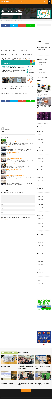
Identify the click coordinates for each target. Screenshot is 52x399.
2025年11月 (40, 136)
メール (2, 208)
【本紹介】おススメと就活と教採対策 (44, 43)
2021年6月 (40, 274)
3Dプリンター (41, 49)
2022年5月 (40, 248)
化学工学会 (41, 378)
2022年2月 (40, 253)
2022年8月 (40, 240)
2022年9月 (40, 237)
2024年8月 (40, 176)
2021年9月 (40, 266)
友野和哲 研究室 (9, 396)
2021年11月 (40, 261)
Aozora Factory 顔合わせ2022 (12, 181)
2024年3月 (40, 189)
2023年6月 (40, 213)
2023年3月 (40, 221)
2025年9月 (40, 141)
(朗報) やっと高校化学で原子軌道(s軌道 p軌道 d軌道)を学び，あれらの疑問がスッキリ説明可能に (44, 106)
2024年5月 (40, 184)
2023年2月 (40, 224)
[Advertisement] (18, 39)
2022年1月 (40, 256)
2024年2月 (40, 192)
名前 (2, 204)
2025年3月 (40, 157)
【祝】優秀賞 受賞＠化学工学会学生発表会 (25, 381)
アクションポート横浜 (23, 59)
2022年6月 (40, 245)
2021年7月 (40, 272)
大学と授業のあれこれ (41, 59)
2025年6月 (40, 149)
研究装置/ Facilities (45, 5)
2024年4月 (40, 186)
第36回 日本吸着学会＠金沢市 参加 (12, 152)
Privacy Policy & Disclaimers (5, 391)
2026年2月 (40, 133)
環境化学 (40, 69)
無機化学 (40, 66)
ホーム (2, 5)
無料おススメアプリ (42, 56)
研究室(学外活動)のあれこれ (42, 74)
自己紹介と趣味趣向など (42, 77)
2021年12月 (40, 258)
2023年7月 (40, 210)
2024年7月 (40, 178)
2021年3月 (40, 282)
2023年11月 (40, 200)
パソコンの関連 (40, 52)
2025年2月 (40, 160)
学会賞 (24, 378)
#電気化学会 (8, 378)
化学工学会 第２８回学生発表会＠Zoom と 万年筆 (42, 381)
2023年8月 (40, 208)
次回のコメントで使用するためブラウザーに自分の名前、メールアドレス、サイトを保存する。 (16, 217)
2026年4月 (40, 128)
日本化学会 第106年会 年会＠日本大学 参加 (42, 364)
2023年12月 (40, 197)
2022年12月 (40, 229)
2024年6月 (40, 181)
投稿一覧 (14, 128)
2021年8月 (40, 269)
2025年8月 (40, 144)
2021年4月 (40, 280)
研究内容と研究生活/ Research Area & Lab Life (12, 5)
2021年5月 (40, 277)
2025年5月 (40, 152)
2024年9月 (40, 173)
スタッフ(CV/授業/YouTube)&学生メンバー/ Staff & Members (31, 5)
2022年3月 (40, 250)
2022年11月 (40, 232)
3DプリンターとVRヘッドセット (43, 47)
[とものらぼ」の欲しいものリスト (8, 96)
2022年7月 (40, 242)
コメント (2, 194)
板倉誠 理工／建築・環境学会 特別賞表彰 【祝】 (15, 175)
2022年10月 (40, 234)
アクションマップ (27, 88)
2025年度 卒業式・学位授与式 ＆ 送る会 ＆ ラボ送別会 (25, 364)
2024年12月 (40, 165)
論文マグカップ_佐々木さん (11, 164)
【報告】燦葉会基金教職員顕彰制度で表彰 (14, 158)
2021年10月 (40, 264)
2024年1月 (40, 194)
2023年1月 (40, 226)
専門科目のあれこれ (41, 62)
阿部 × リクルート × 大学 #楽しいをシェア (14, 169)
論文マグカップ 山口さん (6, 363)
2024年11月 (40, 168)
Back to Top (26, 387)
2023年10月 (40, 202)
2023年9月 (40, 205)
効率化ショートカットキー (43, 54)
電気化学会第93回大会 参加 (7, 380)
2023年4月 (40, 218)
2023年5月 (40, 216)
